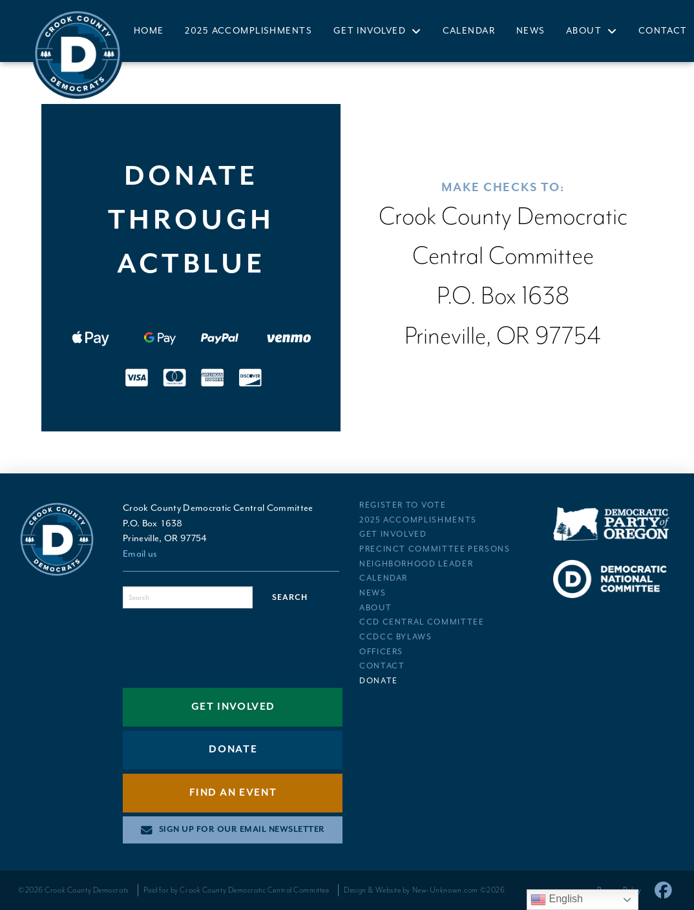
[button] (232, 829)
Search (290, 598)
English (557, 899)
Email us (140, 554)
